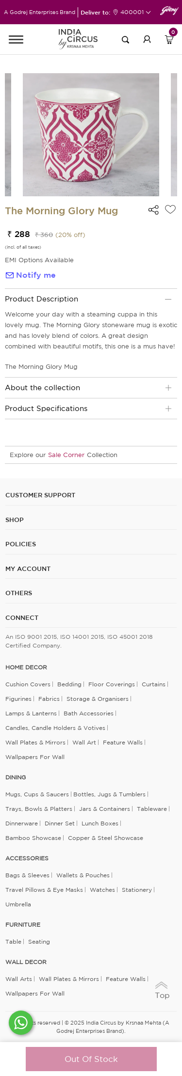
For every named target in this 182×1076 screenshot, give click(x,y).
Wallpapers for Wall (35, 757)
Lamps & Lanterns (31, 713)
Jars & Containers (104, 808)
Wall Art (84, 742)
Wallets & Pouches (83, 875)
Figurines (18, 698)
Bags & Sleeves (27, 875)
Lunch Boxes (100, 823)
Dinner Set (60, 823)
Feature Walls (123, 742)
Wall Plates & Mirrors (35, 742)
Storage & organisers (97, 698)
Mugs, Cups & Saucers (37, 794)
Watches (102, 889)
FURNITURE (22, 925)
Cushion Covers (27, 684)
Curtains (153, 684)
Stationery (137, 889)
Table (13, 941)
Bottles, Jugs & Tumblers (109, 794)
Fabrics (49, 698)
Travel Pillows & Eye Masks (44, 889)
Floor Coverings (111, 684)
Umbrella (18, 904)
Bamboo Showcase (33, 837)
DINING (15, 777)
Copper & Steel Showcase (105, 837)
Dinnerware (21, 823)
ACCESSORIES (27, 858)
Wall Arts (18, 978)
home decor (26, 667)
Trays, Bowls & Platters (38, 808)
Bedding (69, 684)
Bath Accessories (89, 713)
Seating (39, 941)
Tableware (152, 808)
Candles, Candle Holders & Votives (55, 727)
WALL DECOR (26, 962)
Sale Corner (66, 455)
